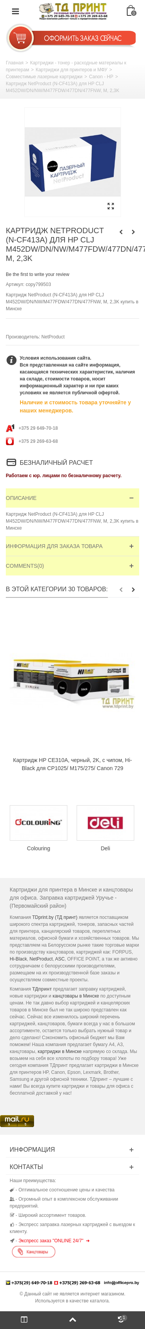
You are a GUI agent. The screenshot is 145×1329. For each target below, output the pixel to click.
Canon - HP (101, 76)
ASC (60, 959)
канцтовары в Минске (76, 996)
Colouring (39, 848)
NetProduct (53, 337)
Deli (106, 848)
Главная (15, 63)
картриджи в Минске (60, 1051)
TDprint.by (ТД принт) (54, 917)
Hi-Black (18, 959)
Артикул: (15, 284)
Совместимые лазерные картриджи (44, 76)
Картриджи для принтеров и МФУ (71, 69)
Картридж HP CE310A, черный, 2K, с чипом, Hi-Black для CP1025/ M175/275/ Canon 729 (72, 764)
